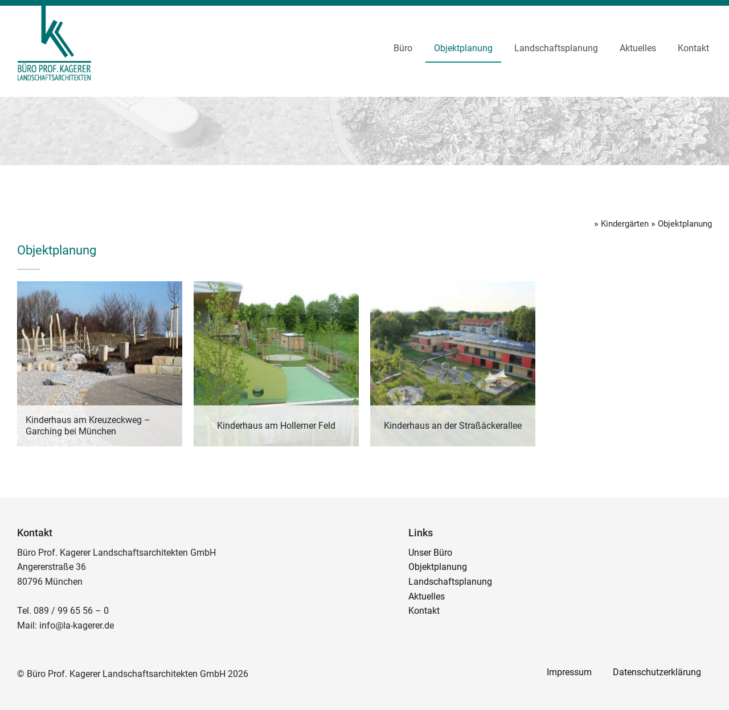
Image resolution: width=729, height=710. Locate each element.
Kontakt (693, 48)
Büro (403, 48)
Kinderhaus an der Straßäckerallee (453, 425)
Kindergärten (618, 223)
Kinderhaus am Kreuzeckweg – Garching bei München (88, 425)
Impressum (566, 672)
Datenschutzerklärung (656, 672)
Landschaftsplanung (556, 48)
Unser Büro (430, 552)
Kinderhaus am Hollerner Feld (276, 425)
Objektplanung (463, 48)
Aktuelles (638, 48)
